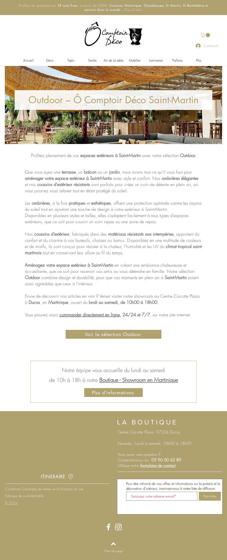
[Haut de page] (113, 550)
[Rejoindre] (210, 496)
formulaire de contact (158, 465)
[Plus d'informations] (113, 392)
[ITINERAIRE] (57, 476)
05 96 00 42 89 (166, 460)
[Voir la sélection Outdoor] (113, 334)
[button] (113, 7)
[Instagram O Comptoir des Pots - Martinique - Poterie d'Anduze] (118, 527)
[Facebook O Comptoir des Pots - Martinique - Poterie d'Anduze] (108, 527)
